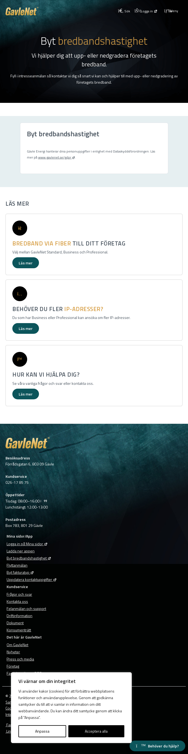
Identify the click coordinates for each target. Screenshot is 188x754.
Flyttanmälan (17, 565)
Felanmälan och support (26, 608)
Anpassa (42, 731)
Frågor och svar (19, 594)
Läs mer (26, 263)
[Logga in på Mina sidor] (146, 11)
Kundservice (17, 586)
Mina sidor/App (20, 536)
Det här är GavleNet (24, 637)
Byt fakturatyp (20, 572)
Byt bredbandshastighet (29, 558)
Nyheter (13, 652)
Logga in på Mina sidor (27, 544)
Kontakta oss (17, 601)
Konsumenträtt (19, 630)
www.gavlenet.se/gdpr (56, 157)
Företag (13, 666)
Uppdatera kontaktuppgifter (32, 579)
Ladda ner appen (21, 551)
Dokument (15, 623)
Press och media (20, 659)
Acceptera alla (96, 731)
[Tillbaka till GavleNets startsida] (60, 11)
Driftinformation (19, 616)
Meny (171, 10)
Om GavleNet (17, 645)
